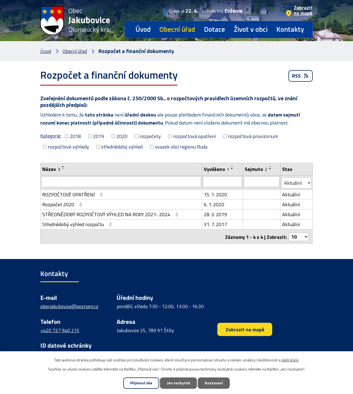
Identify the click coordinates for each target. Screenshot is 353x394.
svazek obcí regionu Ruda (181, 146)
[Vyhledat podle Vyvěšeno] (222, 181)
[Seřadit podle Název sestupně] (63, 169)
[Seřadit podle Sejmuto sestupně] (270, 169)
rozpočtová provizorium (253, 136)
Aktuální (291, 193)
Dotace (214, 29)
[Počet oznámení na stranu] (299, 235)
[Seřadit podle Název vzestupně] (63, 166)
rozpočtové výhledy (68, 146)
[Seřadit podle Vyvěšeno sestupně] (232, 169)
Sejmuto (256, 169)
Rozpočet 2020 (63, 203)
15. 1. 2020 (215, 193)
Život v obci (251, 29)
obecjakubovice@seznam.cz (69, 305)
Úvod (143, 29)
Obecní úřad (177, 29)
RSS (300, 76)
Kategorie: (50, 135)
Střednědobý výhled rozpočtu (78, 223)
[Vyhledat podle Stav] (296, 181)
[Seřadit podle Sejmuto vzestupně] (270, 166)
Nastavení (214, 383)
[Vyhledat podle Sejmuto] (261, 181)
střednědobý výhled (122, 146)
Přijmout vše (140, 383)
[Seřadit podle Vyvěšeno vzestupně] (232, 166)
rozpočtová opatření (194, 136)
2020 (121, 136)
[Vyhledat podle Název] (121, 181)
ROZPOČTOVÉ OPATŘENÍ (73, 193)
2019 (98, 136)
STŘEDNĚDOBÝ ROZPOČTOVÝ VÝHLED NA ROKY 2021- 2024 (111, 213)
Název (51, 169)
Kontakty (290, 29)
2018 (75, 136)
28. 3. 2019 (215, 213)
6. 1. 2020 (214, 203)
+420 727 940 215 (59, 328)
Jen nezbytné (178, 383)
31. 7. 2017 (215, 223)
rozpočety (150, 136)
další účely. (290, 360)
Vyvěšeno (216, 169)
